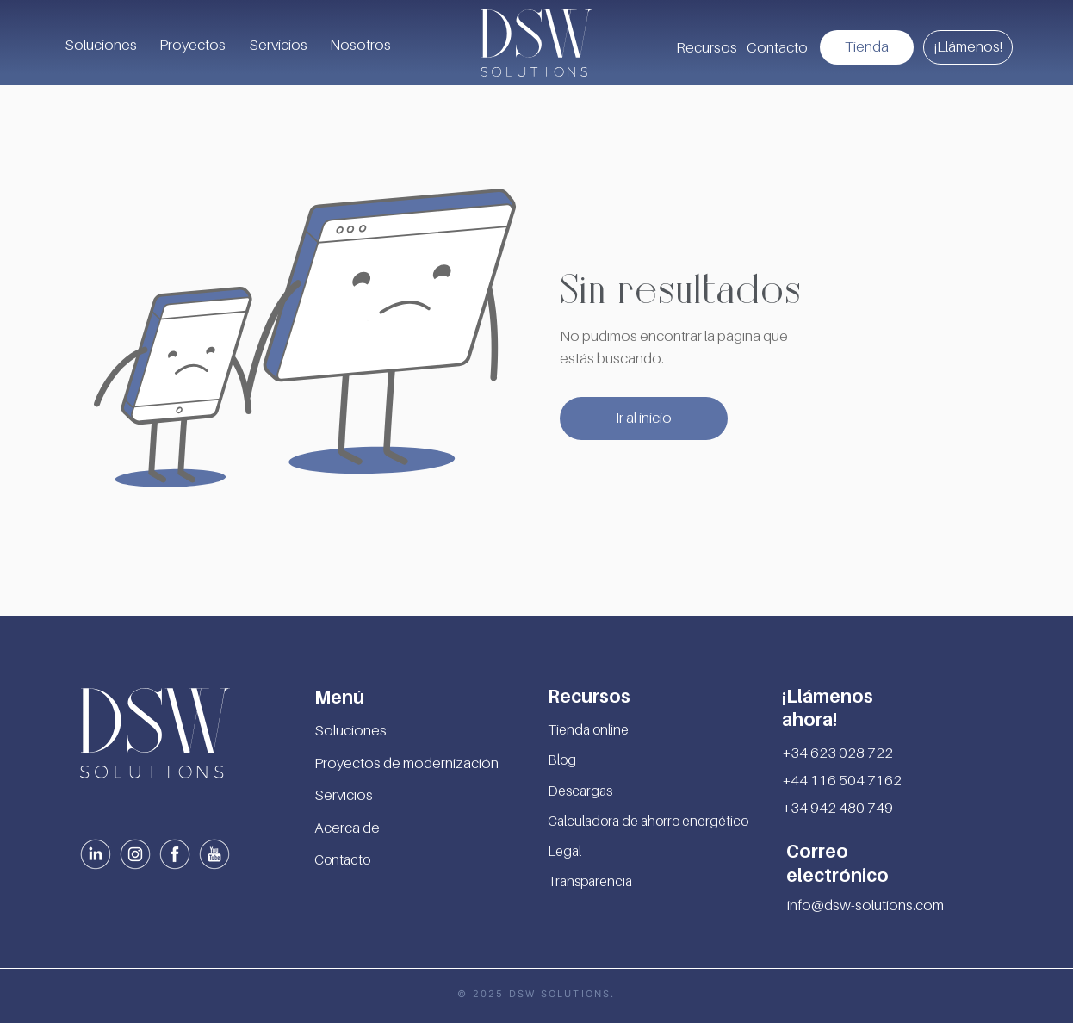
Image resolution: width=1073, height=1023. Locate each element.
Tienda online (588, 729)
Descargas (580, 790)
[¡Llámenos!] (968, 47)
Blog (562, 759)
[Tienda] (867, 47)
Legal (564, 850)
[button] (706, 48)
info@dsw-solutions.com (865, 905)
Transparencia (590, 881)
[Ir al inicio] (644, 418)
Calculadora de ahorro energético (648, 820)
